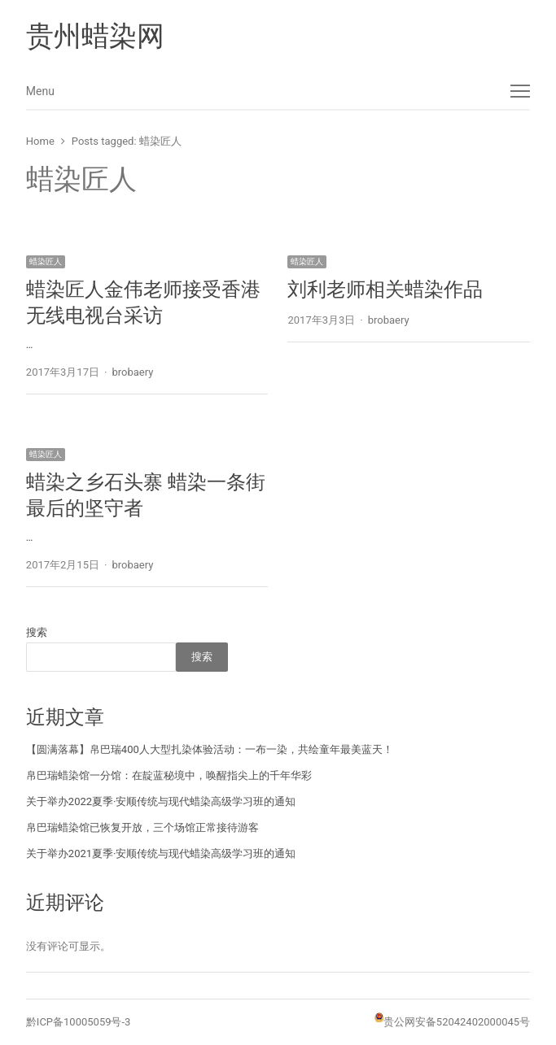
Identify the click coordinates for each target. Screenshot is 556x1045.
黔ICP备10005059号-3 (78, 1022)
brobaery (132, 372)
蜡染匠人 (45, 261)
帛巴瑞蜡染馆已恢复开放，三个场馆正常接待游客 (142, 827)
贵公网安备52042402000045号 (456, 1022)
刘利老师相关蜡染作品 (385, 289)
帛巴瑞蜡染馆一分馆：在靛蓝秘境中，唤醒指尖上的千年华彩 (169, 775)
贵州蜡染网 (95, 36)
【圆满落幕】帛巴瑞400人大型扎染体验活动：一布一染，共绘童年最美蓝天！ (209, 749)
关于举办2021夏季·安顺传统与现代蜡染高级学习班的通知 (161, 853)
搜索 (36, 632)
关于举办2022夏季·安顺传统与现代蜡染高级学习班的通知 (161, 801)
